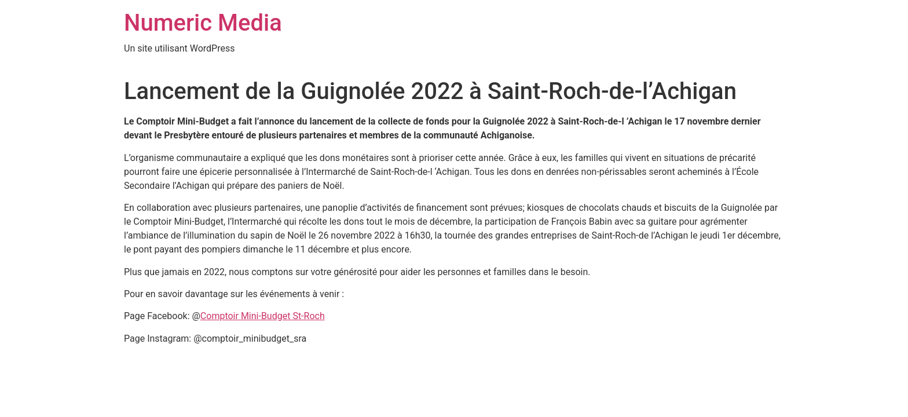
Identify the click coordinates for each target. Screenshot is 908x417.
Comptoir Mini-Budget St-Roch (262, 315)
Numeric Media (203, 22)
